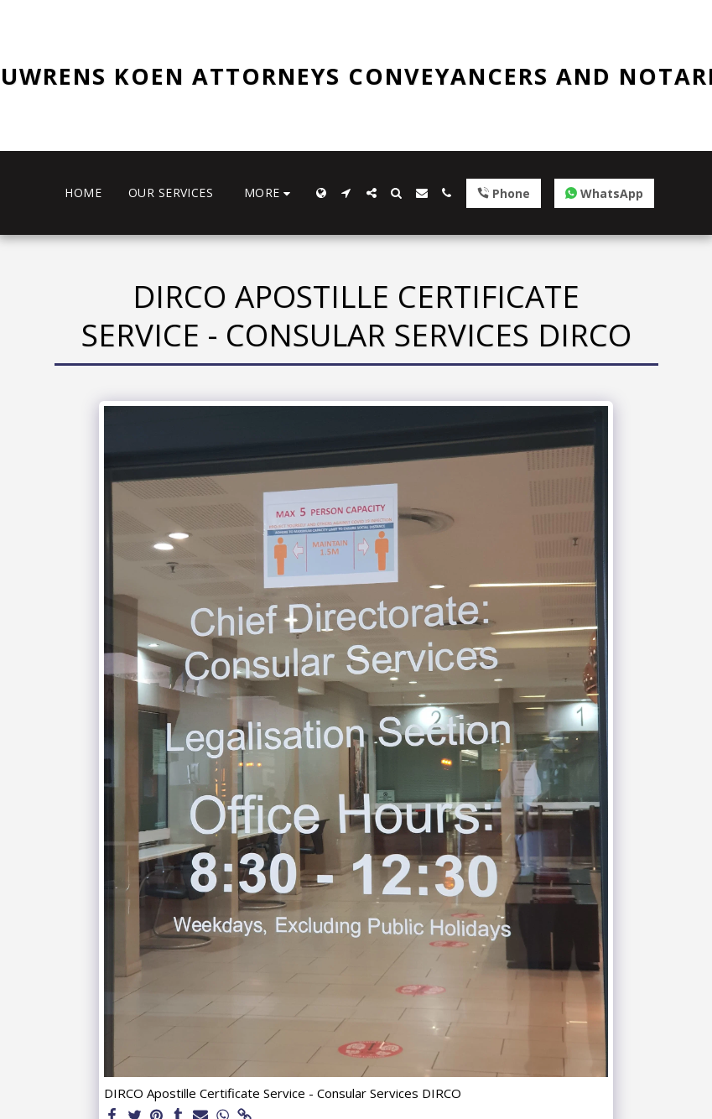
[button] (346, 193)
